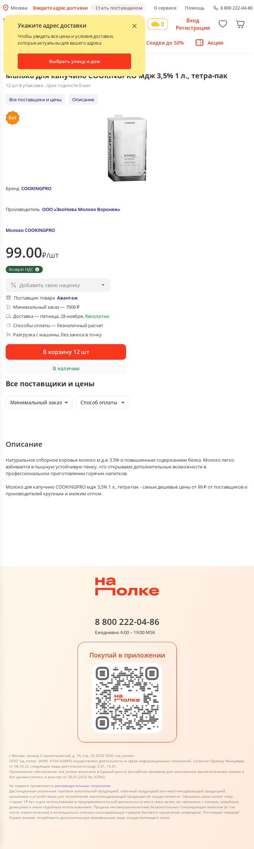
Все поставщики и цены (35, 99)
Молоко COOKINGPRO (30, 230)
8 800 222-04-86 (236, 8)
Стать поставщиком (119, 8)
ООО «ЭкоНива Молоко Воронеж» (81, 209)
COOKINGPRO (36, 188)
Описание (83, 99)
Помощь (195, 8)
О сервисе (165, 8)
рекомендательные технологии (82, 785)
